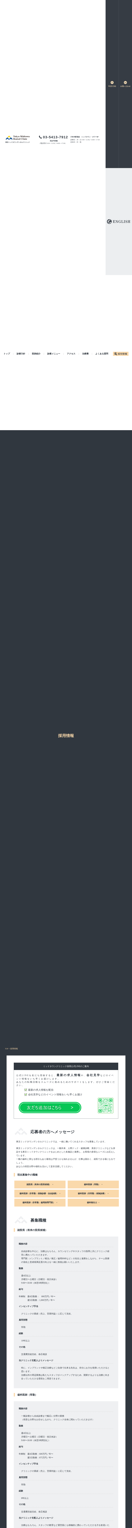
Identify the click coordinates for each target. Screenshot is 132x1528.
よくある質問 (101, 354)
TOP (6, 1049)
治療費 (85, 354)
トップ (6, 354)
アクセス (71, 354)
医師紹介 (36, 354)
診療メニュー (53, 354)
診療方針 (21, 354)
